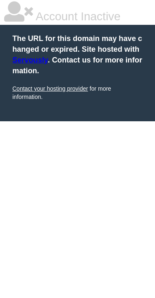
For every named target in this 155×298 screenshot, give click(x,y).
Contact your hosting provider (50, 88)
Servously (30, 60)
